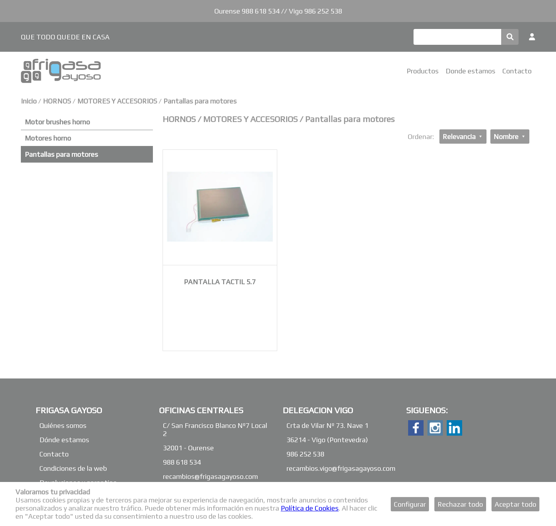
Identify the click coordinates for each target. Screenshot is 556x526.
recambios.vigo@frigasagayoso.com (340, 468)
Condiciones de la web (73, 468)
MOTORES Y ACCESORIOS (117, 101)
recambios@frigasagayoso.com (210, 476)
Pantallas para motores (200, 101)
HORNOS (58, 101)
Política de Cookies (310, 508)
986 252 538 (305, 454)
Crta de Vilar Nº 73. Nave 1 (327, 425)
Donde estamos (470, 71)
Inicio (29, 101)
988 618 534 (182, 462)
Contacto (517, 71)
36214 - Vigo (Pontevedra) (327, 440)
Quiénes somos (62, 425)
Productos (423, 71)
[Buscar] (457, 37)
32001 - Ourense (188, 448)
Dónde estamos (64, 440)
